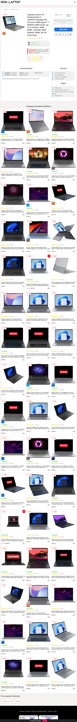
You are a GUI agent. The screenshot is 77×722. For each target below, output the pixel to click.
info (23, 143)
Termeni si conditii (24, 711)
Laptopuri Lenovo (14, 9)
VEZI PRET (63, 29)
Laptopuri (5, 9)
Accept (45, 720)
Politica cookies (52, 711)
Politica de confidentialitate (39, 711)
